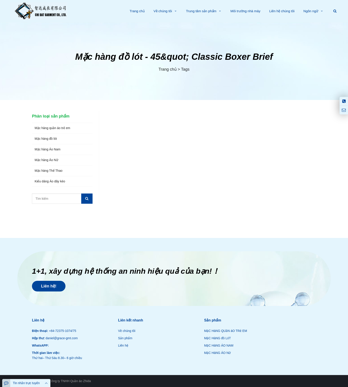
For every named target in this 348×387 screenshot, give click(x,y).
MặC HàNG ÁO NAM (218, 345)
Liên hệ (123, 345)
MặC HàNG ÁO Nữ (217, 353)
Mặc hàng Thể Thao (48, 170)
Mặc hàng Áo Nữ (46, 160)
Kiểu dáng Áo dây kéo (50, 181)
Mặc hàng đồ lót (46, 138)
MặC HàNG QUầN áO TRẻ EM (225, 331)
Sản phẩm (125, 338)
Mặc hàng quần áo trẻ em (52, 128)
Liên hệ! (48, 286)
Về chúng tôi (126, 331)
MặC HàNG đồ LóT (217, 338)
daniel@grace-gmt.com (61, 338)
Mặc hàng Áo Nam (47, 149)
